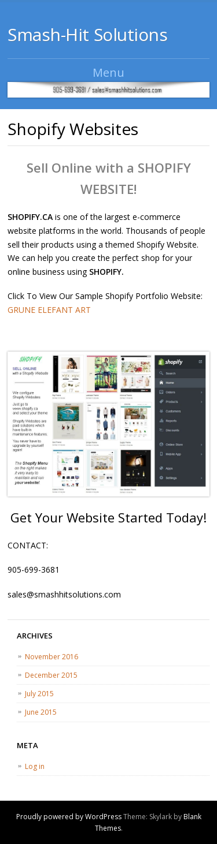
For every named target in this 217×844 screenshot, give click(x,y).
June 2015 (41, 712)
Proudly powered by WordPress (69, 816)
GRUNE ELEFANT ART (49, 309)
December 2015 (51, 675)
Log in (35, 766)
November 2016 (51, 657)
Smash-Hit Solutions (87, 34)
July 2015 (39, 694)
